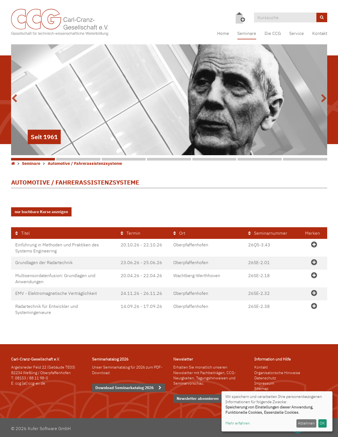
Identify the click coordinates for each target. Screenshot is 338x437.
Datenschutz (265, 376)
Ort (179, 232)
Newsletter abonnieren (197, 397)
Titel (22, 232)
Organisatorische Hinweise (277, 371)
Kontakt (319, 33)
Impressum (264, 382)
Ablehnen (306, 423)
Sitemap (261, 387)
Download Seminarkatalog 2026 (124, 386)
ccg (18, 382)
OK (322, 423)
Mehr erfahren (237, 423)
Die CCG (273, 33)
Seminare (246, 33)
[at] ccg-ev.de (33, 382)
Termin (130, 232)
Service (296, 33)
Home (223, 33)
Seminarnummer (267, 232)
